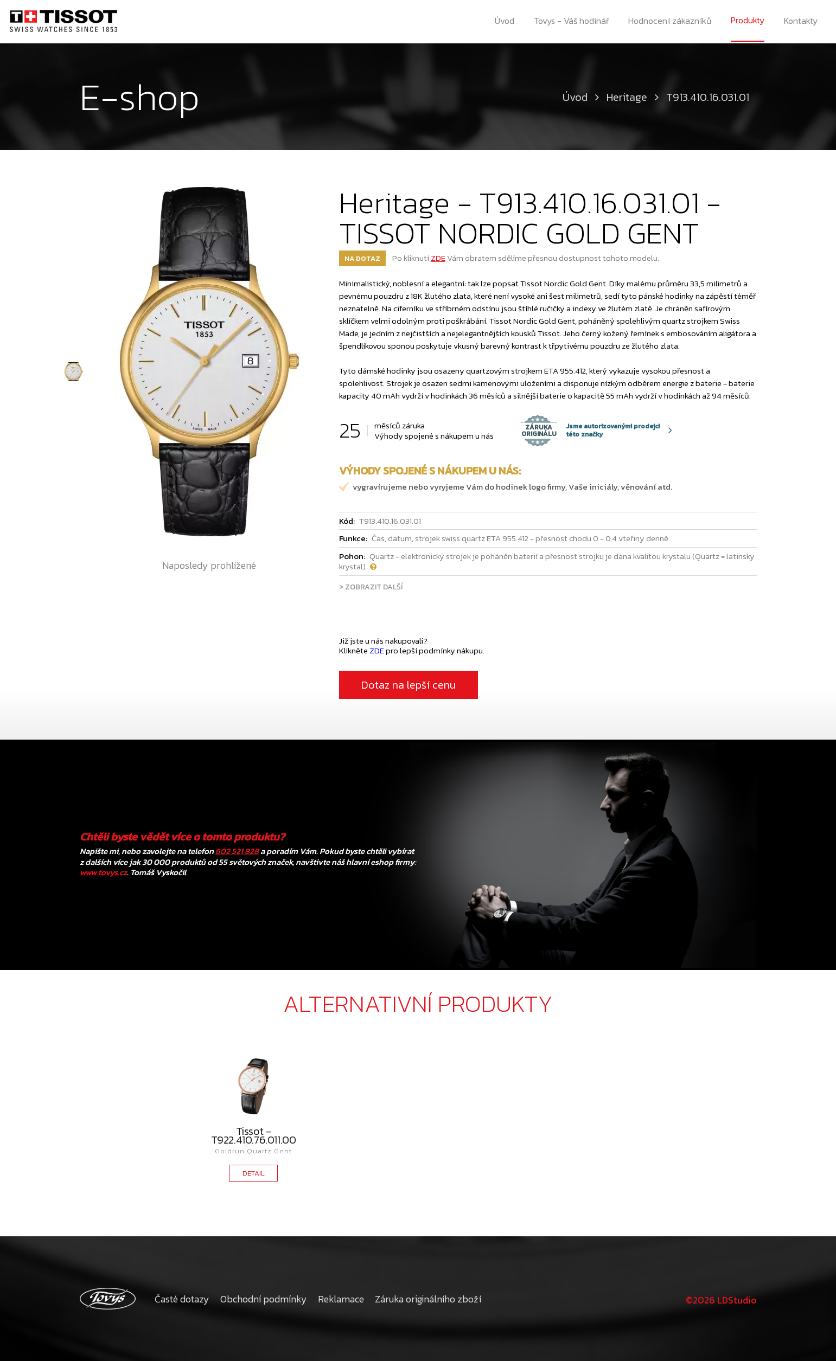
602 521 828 (237, 851)
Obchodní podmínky (263, 1299)
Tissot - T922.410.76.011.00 (253, 1135)
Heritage (627, 97)
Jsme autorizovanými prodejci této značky (590, 430)
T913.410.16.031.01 (707, 97)
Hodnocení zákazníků (670, 21)
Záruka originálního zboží (428, 1299)
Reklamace (341, 1299)
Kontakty (802, 21)
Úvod (504, 21)
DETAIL (253, 1173)
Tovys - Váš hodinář (571, 21)
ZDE (438, 258)
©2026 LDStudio (719, 1299)
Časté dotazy (182, 1299)
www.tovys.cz (103, 872)
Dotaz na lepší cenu (408, 685)
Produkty (748, 21)
